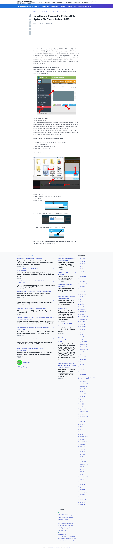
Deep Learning (86, 2)
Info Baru (66, 272)
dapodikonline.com (63, 514)
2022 (81, 467)
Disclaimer (77, 2)
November (82, 284)
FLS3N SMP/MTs (39, 338)
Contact (59, 2)
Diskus (18, 348)
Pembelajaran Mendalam (64, 339)
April (81, 266)
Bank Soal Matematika (22, 280)
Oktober (82, 281)
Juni (81, 271)
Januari (81, 291)
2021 (81, 446)
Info (64, 284)
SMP (71, 284)
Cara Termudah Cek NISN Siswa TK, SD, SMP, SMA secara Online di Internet (65, 278)
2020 (81, 421)
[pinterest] (30, 30)
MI (73, 363)
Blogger (68, 547)
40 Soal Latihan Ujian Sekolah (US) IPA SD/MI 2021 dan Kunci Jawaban (66, 329)
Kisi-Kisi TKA (34, 317)
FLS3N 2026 (31, 268)
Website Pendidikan (24, 1)
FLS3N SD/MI (38, 291)
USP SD (65, 308)
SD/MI (49, 291)
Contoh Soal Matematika (64, 336)
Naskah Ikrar (39, 258)
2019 (81, 389)
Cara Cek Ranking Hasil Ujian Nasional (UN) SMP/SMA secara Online (66, 290)
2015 (81, 258)
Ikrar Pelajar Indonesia (28, 258)
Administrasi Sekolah (22, 300)
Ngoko (44, 308)
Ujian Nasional (61, 286)
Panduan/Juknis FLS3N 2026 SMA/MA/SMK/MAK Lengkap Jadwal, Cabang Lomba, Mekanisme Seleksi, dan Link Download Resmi (35, 274)
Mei (80, 269)
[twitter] (30, 22)
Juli (80, 274)
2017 (82, 321)
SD (61, 365)
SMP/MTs (19, 340)
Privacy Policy (68, 2)
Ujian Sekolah (61, 325)
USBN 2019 (61, 367)
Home (40, 2)
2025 (81, 479)
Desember (82, 286)
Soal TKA (19, 282)
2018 (81, 354)
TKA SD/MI (29, 319)
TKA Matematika (22, 319)
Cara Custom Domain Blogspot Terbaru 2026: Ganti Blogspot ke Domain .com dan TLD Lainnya (67, 538)
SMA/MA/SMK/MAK (22, 270)
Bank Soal (60, 308)
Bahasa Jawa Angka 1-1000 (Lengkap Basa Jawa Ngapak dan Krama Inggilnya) (66, 302)
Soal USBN (69, 323)
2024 (81, 472)
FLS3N (24, 268)
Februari (82, 261)
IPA (65, 323)
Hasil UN (60, 284)
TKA (24, 282)
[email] (30, 33)
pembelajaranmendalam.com (65, 523)
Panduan (42, 268)
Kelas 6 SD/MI (38, 280)
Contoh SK (31, 300)
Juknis (36, 268)
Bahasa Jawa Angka (29, 308)
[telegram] (30, 27)
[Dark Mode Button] (92, 2)
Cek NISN (60, 272)
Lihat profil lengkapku (23, 367)
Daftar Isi (47, 2)
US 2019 (74, 365)
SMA (67, 284)
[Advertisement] (56, 36)
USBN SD (67, 367)
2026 (81, 497)
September (82, 279)
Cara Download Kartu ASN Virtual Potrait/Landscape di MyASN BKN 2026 (65, 517)
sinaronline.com (62, 534)
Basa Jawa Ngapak (70, 258)
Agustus (82, 276)
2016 (81, 289)
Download (19, 258)
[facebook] (30, 19)
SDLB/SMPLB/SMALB (22, 350)
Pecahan (67, 337)
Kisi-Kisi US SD (67, 363)
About (53, 2)
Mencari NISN (61, 274)
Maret (81, 264)
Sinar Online (26, 362)
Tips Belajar (60, 341)
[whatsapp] (30, 24)
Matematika (46, 280)
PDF (59, 365)
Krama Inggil (39, 308)
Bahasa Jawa (20, 308)
